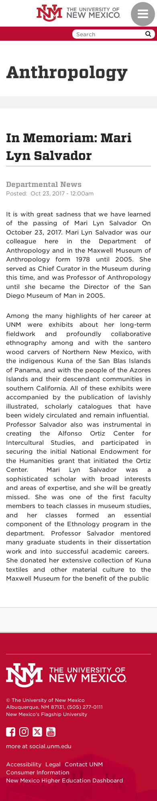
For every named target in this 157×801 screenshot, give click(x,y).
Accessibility (23, 764)
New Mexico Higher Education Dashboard (64, 780)
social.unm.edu (50, 746)
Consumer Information (37, 772)
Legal (53, 764)
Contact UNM (84, 764)
